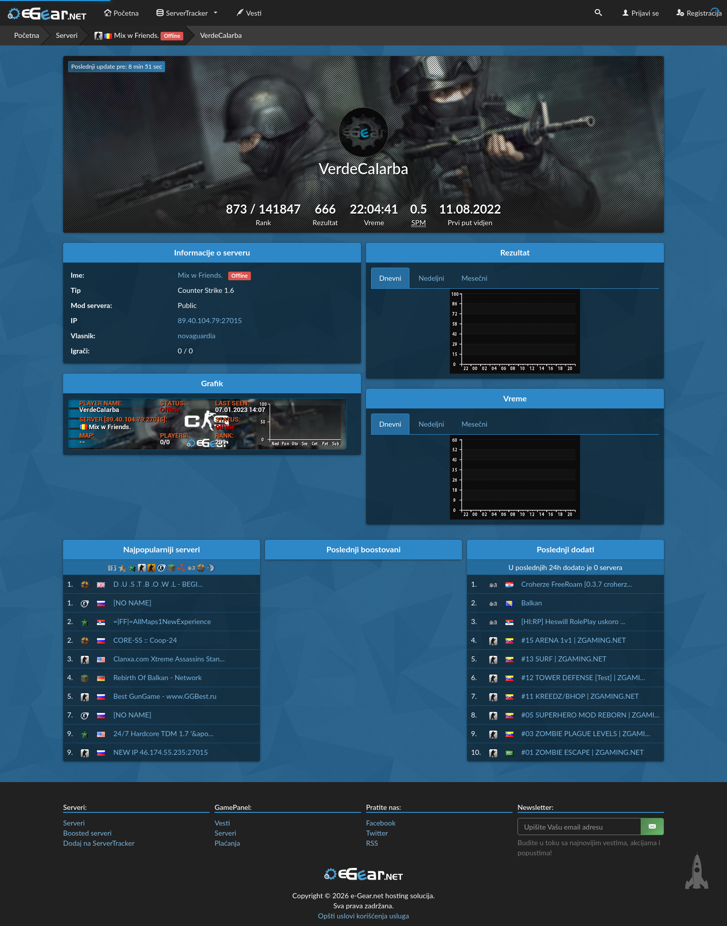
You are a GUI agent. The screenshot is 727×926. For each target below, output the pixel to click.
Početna (120, 13)
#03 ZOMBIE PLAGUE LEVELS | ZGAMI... (586, 733)
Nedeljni (431, 278)
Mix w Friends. (139, 35)
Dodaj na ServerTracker (98, 843)
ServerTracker (181, 13)
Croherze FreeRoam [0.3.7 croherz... (577, 584)
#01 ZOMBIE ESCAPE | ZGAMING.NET (583, 752)
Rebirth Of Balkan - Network (157, 677)
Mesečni (474, 278)
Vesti (248, 13)
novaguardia (197, 335)
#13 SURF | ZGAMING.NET (564, 658)
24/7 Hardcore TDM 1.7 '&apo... (163, 733)
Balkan (532, 602)
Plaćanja (227, 843)
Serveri (67, 35)
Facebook (381, 822)
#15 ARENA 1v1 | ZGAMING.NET (574, 640)
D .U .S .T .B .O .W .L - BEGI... (157, 584)
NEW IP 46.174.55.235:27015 (160, 752)
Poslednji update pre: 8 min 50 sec (116, 66)
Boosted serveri (87, 833)
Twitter (377, 833)
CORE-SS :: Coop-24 (145, 640)
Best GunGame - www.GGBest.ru (164, 696)
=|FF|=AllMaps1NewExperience (162, 621)
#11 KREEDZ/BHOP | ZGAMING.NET (580, 696)
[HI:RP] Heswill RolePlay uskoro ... (574, 621)
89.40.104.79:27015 (210, 320)
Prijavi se (639, 13)
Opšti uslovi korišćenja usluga (363, 915)
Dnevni (390, 278)
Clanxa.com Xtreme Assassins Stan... (169, 658)
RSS (372, 843)
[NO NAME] (132, 602)
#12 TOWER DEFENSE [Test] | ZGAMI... (583, 677)
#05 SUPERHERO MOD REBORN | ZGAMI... (591, 714)
